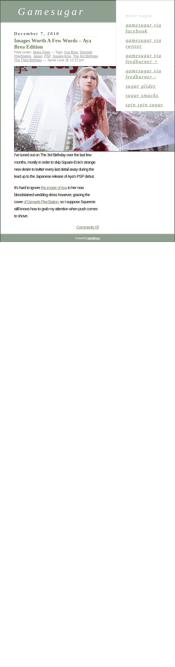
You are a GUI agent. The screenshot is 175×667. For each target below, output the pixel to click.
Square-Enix (62, 56)
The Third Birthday (28, 60)
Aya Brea (71, 52)
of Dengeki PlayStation (40, 202)
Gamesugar (51, 11)
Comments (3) (87, 227)
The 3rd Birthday (85, 56)
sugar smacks (142, 95)
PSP (47, 56)
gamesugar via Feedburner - (143, 73)
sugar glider (141, 86)
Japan (37, 56)
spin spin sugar (144, 104)
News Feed (41, 52)
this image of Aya (54, 187)
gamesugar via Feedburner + (143, 58)
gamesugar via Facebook (143, 28)
